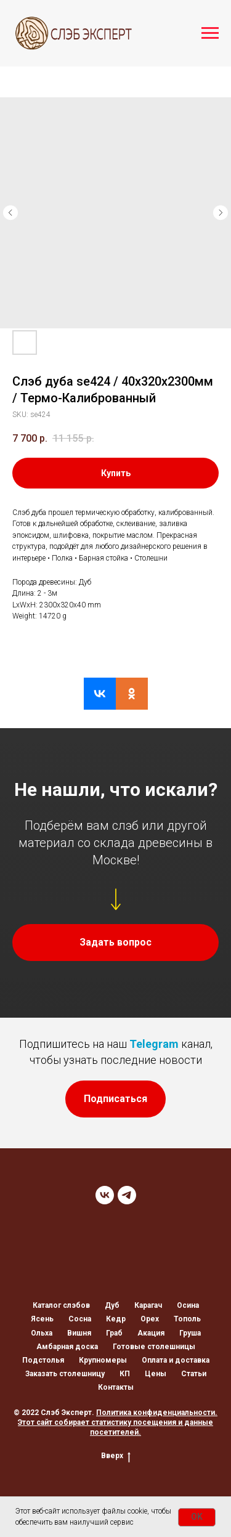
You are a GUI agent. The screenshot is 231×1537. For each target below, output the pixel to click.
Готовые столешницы (154, 1346)
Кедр (116, 1319)
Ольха (41, 1333)
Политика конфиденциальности (155, 1412)
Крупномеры (103, 1360)
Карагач (148, 1305)
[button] (115, 942)
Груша (190, 1333)
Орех (149, 1319)
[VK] (104, 1195)
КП (125, 1373)
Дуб (112, 1305)
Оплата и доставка (175, 1360)
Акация (150, 1333)
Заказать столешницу (65, 1373)
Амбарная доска (67, 1346)
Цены (155, 1373)
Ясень (42, 1319)
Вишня (79, 1333)
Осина (188, 1305)
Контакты (116, 1387)
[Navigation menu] (210, 33)
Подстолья (43, 1360)
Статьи (193, 1373)
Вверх (116, 1456)
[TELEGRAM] (127, 1195)
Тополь (187, 1319)
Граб (114, 1333)
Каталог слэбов (61, 1305)
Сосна (79, 1319)
